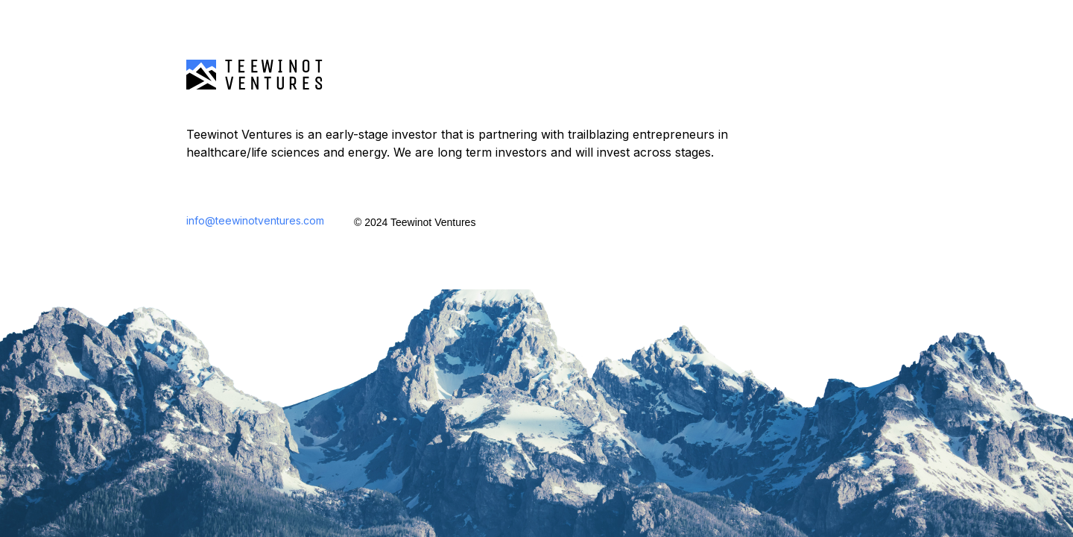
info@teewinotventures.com (255, 220)
